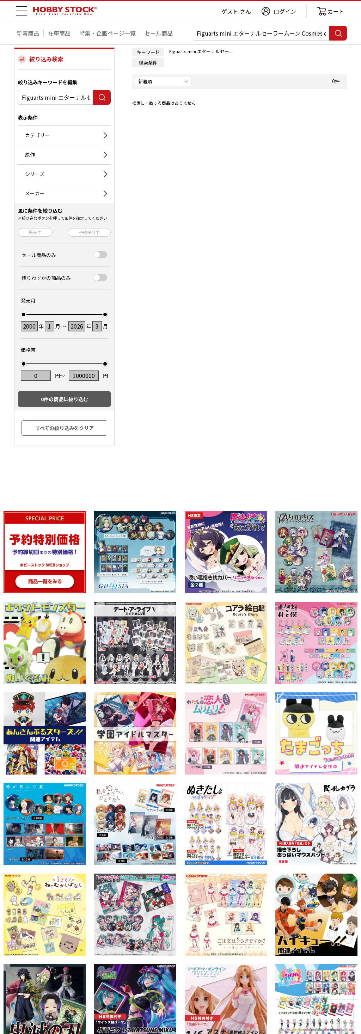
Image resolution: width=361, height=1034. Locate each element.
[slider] (23, 314)
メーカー (35, 193)
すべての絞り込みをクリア (64, 428)
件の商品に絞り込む (64, 399)
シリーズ (34, 173)
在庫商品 (59, 33)
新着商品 (28, 33)
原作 (30, 154)
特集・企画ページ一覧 (107, 33)
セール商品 (159, 33)
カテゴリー (37, 135)
